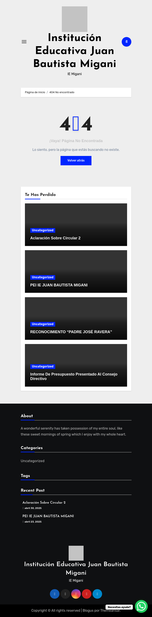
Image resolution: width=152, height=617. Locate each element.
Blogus (88, 610)
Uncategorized (43, 230)
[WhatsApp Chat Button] (141, 606)
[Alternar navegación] (24, 41)
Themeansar (110, 610)
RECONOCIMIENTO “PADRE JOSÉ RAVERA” (71, 332)
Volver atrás (75, 160)
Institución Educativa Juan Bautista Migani (74, 51)
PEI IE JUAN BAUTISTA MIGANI (59, 285)
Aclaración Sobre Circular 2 (55, 238)
